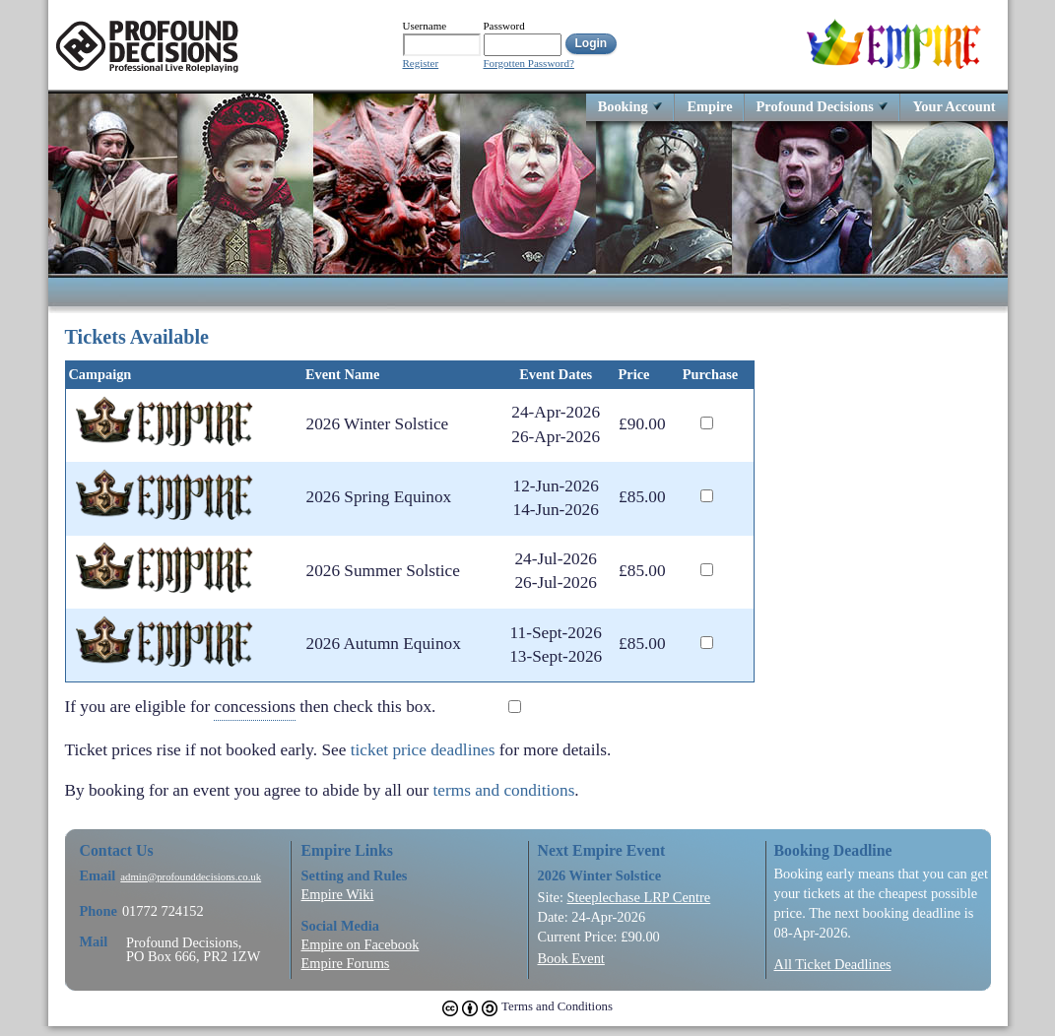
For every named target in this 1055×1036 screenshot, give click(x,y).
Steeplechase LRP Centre (638, 897)
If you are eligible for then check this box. (265, 707)
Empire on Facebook (360, 944)
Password (504, 26)
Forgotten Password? (529, 63)
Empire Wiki (337, 894)
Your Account (953, 105)
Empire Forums (345, 963)
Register (421, 63)
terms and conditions (504, 790)
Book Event (571, 958)
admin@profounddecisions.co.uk (190, 877)
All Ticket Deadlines (832, 964)
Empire (709, 105)
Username (425, 26)
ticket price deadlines (423, 750)
